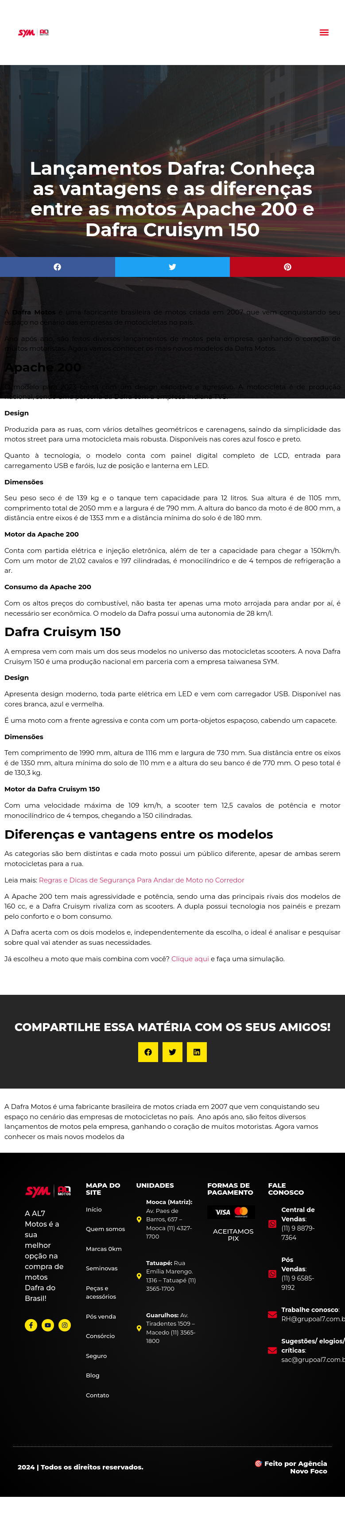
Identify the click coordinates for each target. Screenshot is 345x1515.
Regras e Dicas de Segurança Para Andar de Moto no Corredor (141, 880)
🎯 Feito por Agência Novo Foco (290, 1467)
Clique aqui (190, 959)
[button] (324, 32)
